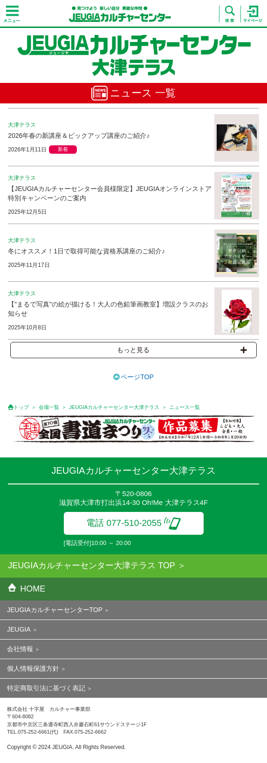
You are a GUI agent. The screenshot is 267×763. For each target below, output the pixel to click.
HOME (26, 588)
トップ (21, 407)
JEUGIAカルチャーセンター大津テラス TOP (91, 565)
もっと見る (181, 350)
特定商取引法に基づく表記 (46, 688)
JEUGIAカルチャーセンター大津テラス (114, 407)
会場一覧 (49, 407)
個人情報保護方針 (33, 668)
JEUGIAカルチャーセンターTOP (55, 609)
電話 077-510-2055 (133, 523)
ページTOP (137, 377)
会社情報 (20, 649)
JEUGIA (19, 629)
